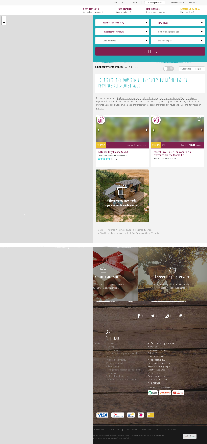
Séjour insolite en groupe (159, 366)
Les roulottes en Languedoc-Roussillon (122, 353)
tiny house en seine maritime (171, 98)
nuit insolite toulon (150, 98)
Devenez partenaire (154, 3)
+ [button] (4, 18)
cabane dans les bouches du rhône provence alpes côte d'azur (131, 101)
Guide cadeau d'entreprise (117, 376)
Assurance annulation (157, 379)
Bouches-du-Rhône (144, 230)
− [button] (4, 23)
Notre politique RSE (156, 360)
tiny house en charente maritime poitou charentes (143, 105)
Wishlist (136, 3)
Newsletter (153, 347)
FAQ (157, 430)
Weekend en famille (115, 363)
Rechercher (150, 51)
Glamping (110, 347)
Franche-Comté (113, 343)
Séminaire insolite (156, 373)
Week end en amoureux (116, 360)
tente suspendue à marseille (173, 101)
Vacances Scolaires (156, 370)
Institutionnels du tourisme (159, 363)
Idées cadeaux (112, 366)
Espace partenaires (156, 376)
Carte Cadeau (118, 3)
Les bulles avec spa (114, 356)
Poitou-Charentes (113, 350)
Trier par (199, 69)
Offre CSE (152, 353)
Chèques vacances (177, 3)
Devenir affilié (114, 430)
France (100, 230)
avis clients (128, 438)
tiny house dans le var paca (129, 98)
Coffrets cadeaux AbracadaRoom (121, 379)
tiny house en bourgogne (177, 105)
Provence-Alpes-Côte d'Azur (119, 230)
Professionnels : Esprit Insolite (161, 343)
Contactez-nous (170, 430)
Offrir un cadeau (103, 276)
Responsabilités (98, 430)
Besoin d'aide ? (194, 3)
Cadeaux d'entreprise (157, 350)
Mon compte (147, 430)
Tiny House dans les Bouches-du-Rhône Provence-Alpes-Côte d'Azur (130, 233)
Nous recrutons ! (155, 383)
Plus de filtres (186, 69)
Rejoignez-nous (131, 430)
